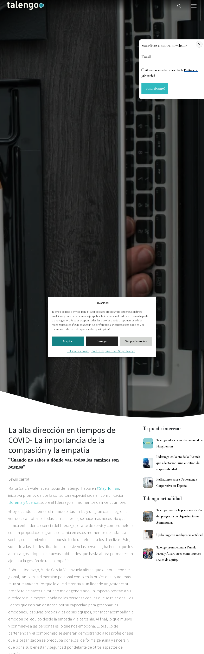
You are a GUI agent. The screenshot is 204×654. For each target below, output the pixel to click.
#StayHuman (108, 488)
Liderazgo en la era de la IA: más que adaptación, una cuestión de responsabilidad (178, 463)
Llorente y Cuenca (23, 502)
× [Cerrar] (199, 44)
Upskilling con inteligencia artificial (179, 535)
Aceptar (68, 341)
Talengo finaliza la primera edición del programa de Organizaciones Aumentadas (179, 516)
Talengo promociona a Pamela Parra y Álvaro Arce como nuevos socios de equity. (178, 553)
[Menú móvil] (194, 6)
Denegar (102, 341)
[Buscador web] (179, 5)
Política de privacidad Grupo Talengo (113, 351)
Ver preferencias (136, 341)
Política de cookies (78, 351)
